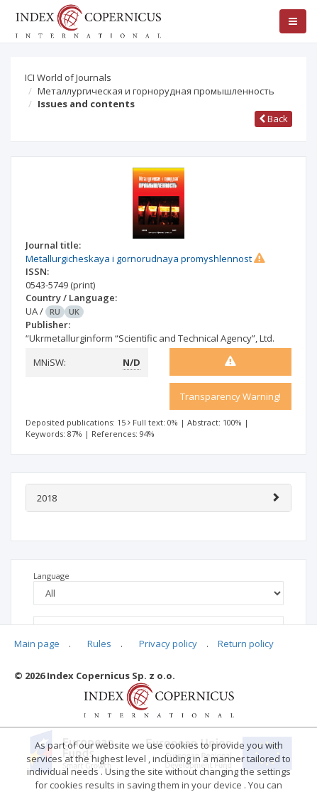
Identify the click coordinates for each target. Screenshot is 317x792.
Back (273, 118)
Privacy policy (168, 643)
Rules (99, 643)
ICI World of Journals (68, 77)
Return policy (246, 643)
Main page (37, 643)
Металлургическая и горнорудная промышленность (156, 91)
